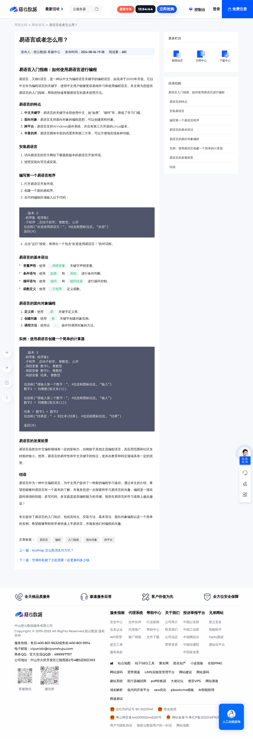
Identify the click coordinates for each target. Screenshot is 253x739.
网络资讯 (38, 25)
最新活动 (53, 7)
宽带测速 (133, 672)
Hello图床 (216, 637)
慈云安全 (215, 622)
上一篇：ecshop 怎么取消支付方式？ (46, 550)
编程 (58, 539)
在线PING (215, 663)
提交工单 (116, 644)
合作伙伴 (134, 622)
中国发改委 (191, 652)
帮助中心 (153, 629)
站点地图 (124, 663)
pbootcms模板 (182, 690)
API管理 (116, 637)
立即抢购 (167, 9)
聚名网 (164, 663)
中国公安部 (191, 622)
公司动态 (171, 637)
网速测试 (116, 699)
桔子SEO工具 (145, 663)
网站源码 (116, 672)
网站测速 (211, 681)
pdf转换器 (158, 681)
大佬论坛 (177, 681)
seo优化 (160, 690)
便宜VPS (194, 681)
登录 (216, 9)
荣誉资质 (171, 644)
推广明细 (134, 637)
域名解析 (116, 690)
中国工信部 (191, 629)
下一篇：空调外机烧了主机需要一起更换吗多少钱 (54, 560)
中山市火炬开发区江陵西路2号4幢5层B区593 (62, 660)
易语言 (44, 539)
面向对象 (91, 539)
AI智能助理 (206, 690)
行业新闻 (153, 622)
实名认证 (116, 629)
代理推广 (134, 629)
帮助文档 (21, 25)
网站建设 (185, 672)
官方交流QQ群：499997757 (51, 654)
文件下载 (153, 637)
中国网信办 (191, 637)
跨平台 (108, 539)
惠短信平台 (217, 644)
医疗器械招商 (136, 681)
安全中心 (116, 622)
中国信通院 (191, 644)
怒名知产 (179, 663)
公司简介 (171, 622)
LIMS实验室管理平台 (160, 672)
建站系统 (116, 681)
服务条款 (116, 652)
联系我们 (171, 629)
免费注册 (239, 9)
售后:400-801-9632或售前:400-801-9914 (60, 643)
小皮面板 (196, 663)
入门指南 (73, 539)
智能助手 (215, 629)
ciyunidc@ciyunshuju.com (51, 649)
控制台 (196, 10)
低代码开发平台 (138, 690)
